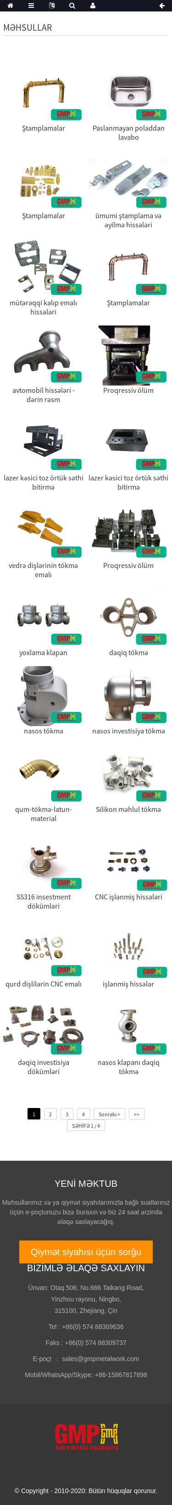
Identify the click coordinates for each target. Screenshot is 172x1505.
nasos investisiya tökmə (128, 730)
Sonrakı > (109, 1114)
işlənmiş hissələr (128, 983)
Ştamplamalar (43, 127)
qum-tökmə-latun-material (43, 814)
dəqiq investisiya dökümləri (43, 1067)
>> (136, 1114)
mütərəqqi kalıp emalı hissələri (43, 307)
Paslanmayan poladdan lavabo (129, 132)
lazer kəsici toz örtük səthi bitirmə (43, 482)
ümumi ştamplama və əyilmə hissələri (128, 220)
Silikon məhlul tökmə (128, 809)
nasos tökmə (43, 730)
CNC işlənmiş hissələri (128, 896)
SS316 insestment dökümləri (44, 901)
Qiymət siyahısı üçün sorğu (86, 1252)
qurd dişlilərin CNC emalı (44, 983)
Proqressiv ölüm (128, 390)
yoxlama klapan (43, 652)
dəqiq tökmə (128, 652)
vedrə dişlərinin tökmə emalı (43, 570)
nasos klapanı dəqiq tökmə (129, 1067)
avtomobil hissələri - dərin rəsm (43, 395)
